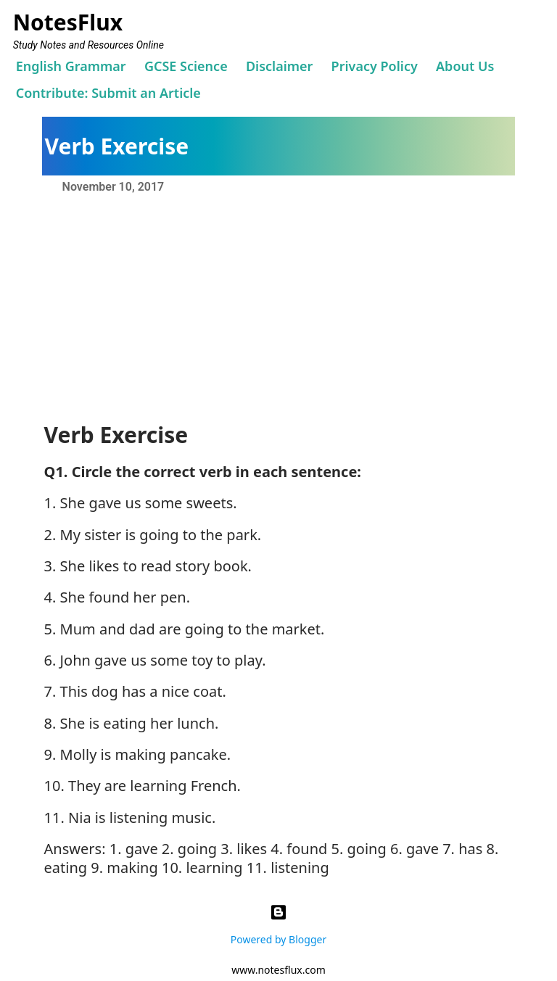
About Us (465, 66)
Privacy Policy (374, 66)
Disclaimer (279, 66)
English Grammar (71, 66)
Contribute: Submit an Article (108, 93)
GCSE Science (186, 66)
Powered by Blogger (278, 921)
